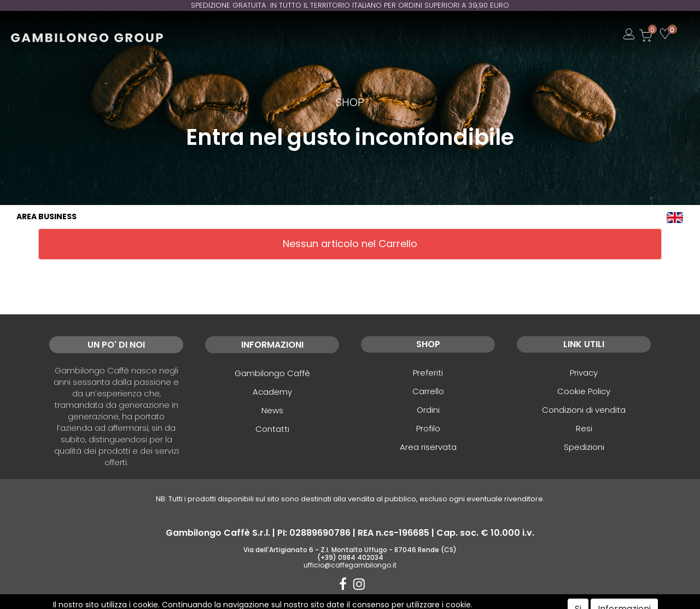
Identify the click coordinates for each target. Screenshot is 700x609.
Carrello (428, 391)
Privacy (584, 372)
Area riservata (428, 447)
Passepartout (373, 601)
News (272, 410)
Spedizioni (584, 447)
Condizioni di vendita (584, 409)
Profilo (428, 428)
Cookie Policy (583, 391)
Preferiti (428, 372)
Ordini (428, 409)
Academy (272, 391)
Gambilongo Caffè (272, 373)
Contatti (272, 429)
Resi (584, 428)
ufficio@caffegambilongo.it (350, 565)
